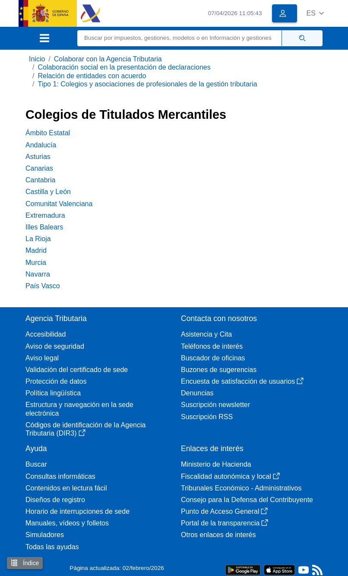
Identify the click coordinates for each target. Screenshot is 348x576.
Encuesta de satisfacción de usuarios (242, 381)
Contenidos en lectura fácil (66, 488)
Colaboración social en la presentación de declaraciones (124, 67)
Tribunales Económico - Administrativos (241, 488)
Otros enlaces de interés (218, 534)
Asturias (38, 156)
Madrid (36, 250)
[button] (315, 13)
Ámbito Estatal (47, 133)
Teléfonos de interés (212, 346)
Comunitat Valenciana (58, 203)
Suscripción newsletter (215, 404)
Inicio (37, 59)
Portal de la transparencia (224, 523)
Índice (25, 562)
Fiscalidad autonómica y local (230, 476)
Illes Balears (44, 227)
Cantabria (40, 180)
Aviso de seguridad (54, 346)
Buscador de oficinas (213, 358)
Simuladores (44, 534)
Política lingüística (53, 393)
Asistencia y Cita (206, 334)
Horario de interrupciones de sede (77, 511)
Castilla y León (48, 191)
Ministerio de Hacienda (216, 464)
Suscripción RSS (207, 416)
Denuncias (197, 393)
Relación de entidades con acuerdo (92, 76)
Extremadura (45, 215)
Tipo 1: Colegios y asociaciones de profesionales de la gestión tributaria (147, 84)
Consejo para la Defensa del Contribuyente (247, 499)
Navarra (37, 274)
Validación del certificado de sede (76, 369)
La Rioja (38, 238)
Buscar (36, 464)
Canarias (39, 168)
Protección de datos (55, 381)
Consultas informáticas (60, 476)
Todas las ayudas (52, 547)
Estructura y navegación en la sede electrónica (79, 409)
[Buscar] (179, 38)
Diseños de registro (55, 499)
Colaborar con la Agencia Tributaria (108, 59)
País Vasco (42, 286)
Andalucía (40, 145)
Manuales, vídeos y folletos (67, 523)
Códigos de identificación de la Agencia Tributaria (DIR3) (85, 429)
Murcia (35, 262)
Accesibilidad (45, 334)
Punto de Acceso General (224, 511)
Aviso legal (42, 358)
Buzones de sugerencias (218, 369)
